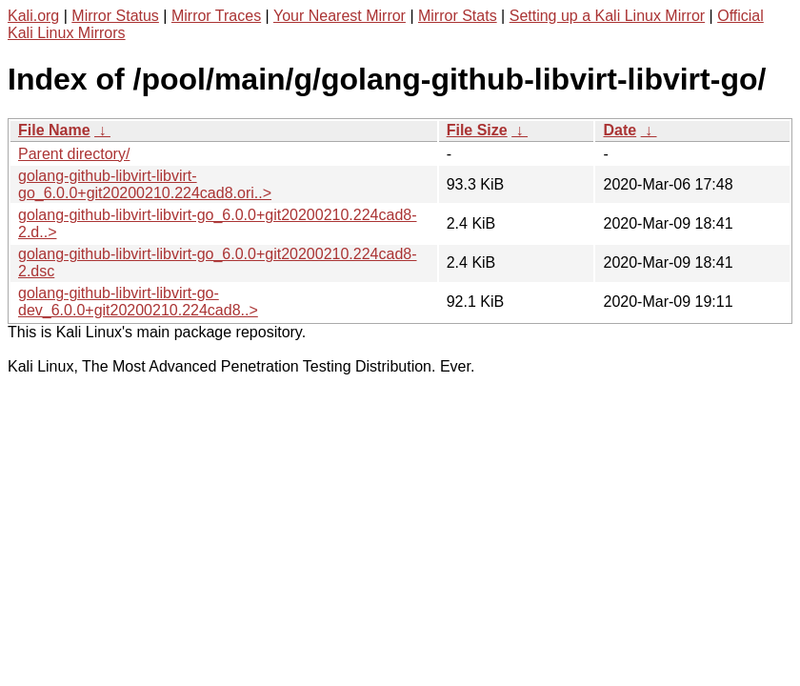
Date (619, 130)
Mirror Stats (457, 16)
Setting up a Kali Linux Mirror (607, 16)
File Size (477, 130)
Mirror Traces (216, 16)
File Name (54, 130)
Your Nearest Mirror (339, 16)
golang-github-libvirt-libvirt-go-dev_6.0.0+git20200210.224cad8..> (138, 301)
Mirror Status (115, 16)
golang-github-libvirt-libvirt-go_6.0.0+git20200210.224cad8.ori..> (144, 184)
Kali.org (33, 16)
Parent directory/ (74, 154)
